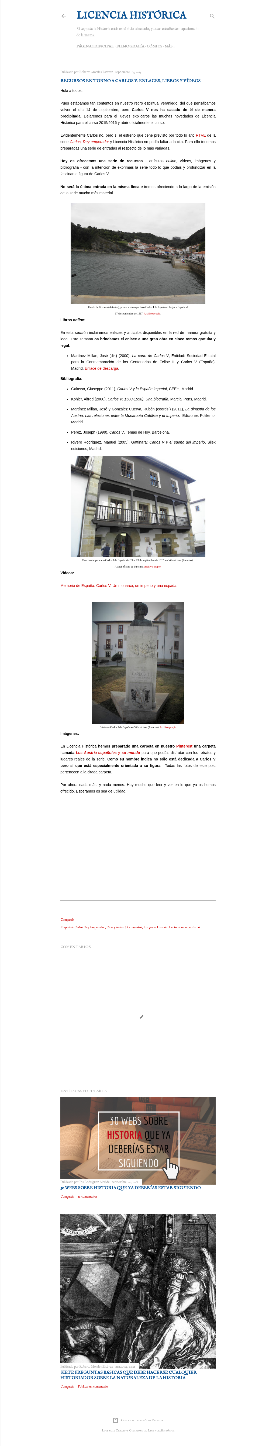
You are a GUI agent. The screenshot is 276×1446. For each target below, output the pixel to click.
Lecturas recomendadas (184, 927)
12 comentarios (87, 1197)
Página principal (95, 46)
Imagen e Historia (155, 927)
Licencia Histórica (131, 16)
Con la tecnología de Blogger (138, 1420)
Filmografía (130, 46)
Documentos (133, 927)
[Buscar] (212, 15)
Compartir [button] (67, 920)
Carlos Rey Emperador (89, 927)
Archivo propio (152, 313)
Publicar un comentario (93, 1387)
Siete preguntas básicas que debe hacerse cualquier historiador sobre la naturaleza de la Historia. (128, 1375)
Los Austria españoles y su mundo (108, 752)
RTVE (201, 135)
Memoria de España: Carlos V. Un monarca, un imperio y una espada (118, 585)
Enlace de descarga (101, 368)
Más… (170, 46)
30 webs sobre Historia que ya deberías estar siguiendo (130, 1188)
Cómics (154, 46)
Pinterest (184, 746)
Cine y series (114, 927)
